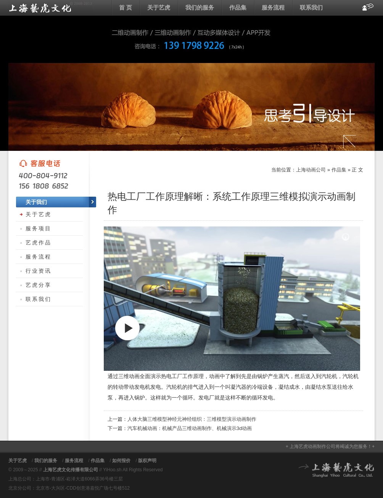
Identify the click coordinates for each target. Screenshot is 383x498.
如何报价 (121, 460)
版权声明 (147, 460)
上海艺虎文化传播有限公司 (70, 469)
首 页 (125, 7)
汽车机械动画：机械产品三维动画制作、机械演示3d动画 (189, 428)
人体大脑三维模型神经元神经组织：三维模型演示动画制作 (191, 419)
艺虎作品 (38, 242)
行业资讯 (38, 271)
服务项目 (38, 228)
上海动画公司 (50, 7)
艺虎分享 (38, 285)
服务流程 (273, 7)
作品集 (237, 7)
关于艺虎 (158, 7)
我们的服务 (199, 7)
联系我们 (311, 7)
